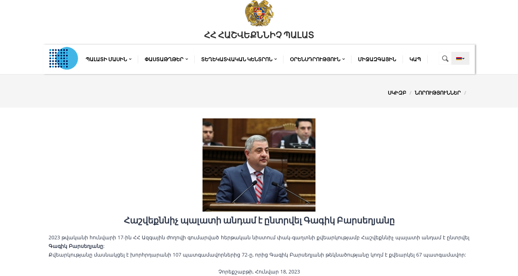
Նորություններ (438, 92)
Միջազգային (377, 59)
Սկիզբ (397, 92)
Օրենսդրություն (317, 59)
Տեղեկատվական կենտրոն (239, 59)
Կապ (415, 59)
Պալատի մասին (108, 59)
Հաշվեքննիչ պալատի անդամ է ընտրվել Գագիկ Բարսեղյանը (259, 220)
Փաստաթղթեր (166, 59)
